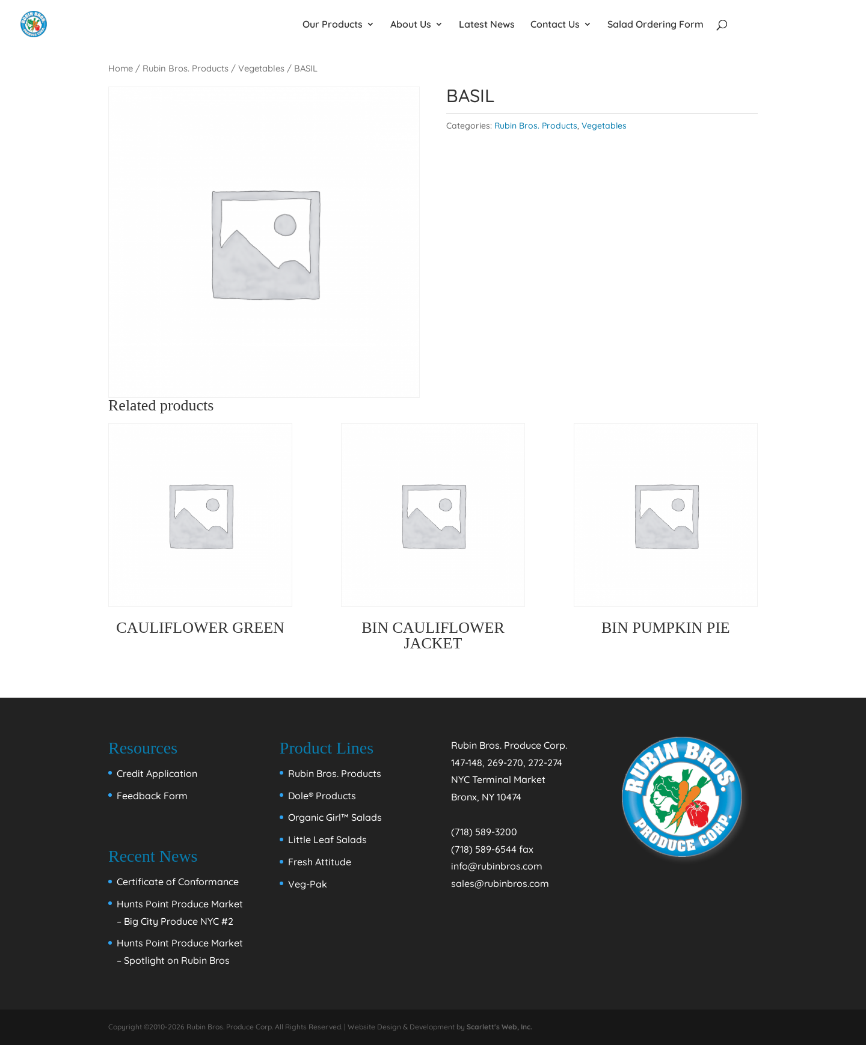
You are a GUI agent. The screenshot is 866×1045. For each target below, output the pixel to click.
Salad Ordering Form (655, 25)
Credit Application (157, 773)
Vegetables (261, 68)
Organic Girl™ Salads (335, 817)
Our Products (332, 25)
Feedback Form (152, 796)
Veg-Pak (307, 884)
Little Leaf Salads (327, 839)
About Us (410, 25)
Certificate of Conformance (178, 882)
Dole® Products (322, 796)
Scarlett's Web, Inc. (499, 1026)
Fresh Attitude (319, 862)
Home (120, 68)
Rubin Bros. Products (186, 68)
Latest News (487, 25)
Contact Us (555, 25)
